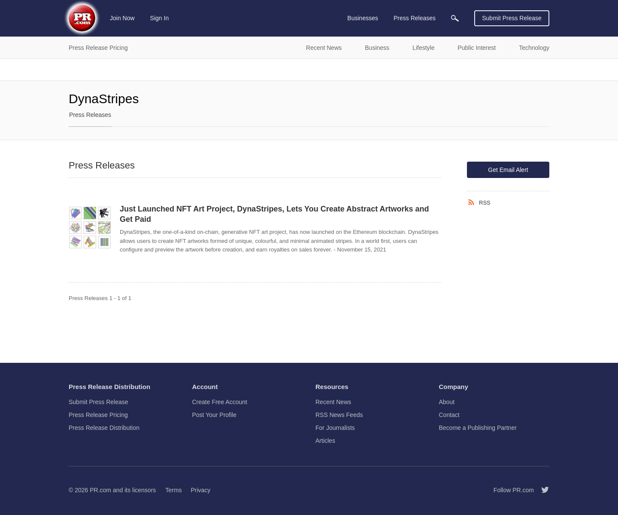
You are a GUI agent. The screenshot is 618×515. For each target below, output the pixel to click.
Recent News (333, 402)
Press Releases (90, 114)
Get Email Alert (508, 169)
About (447, 402)
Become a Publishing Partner (478, 427)
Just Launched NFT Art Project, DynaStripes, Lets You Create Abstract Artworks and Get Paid (274, 214)
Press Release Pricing (98, 414)
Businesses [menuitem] (362, 18)
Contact (449, 414)
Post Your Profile (214, 414)
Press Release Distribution (104, 427)
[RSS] (473, 202)
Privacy (200, 490)
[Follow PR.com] (541, 490)
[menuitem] (455, 18)
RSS (485, 202)
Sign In (159, 18)
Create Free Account (219, 402)
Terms (173, 490)
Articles (325, 440)
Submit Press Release (512, 18)
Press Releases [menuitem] (415, 18)
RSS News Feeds (339, 414)
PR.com (100, 490)
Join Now (122, 18)
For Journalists (335, 427)
